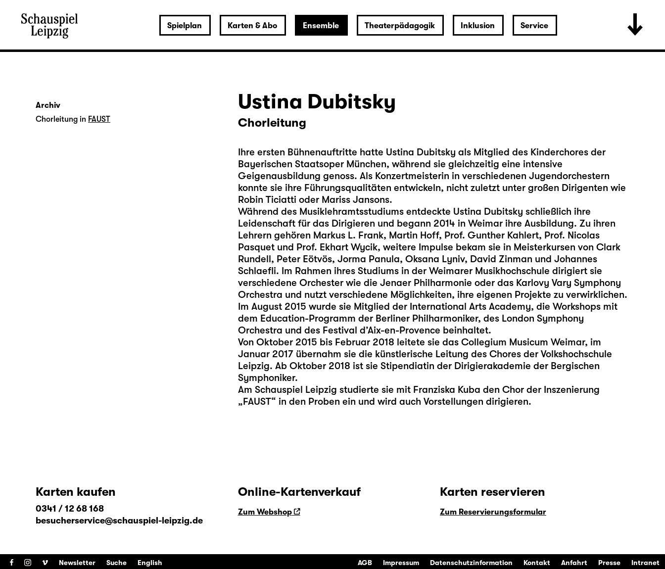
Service (534, 25)
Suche (116, 563)
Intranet (645, 563)
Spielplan (184, 25)
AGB (365, 563)
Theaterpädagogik (400, 25)
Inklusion (478, 25)
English (150, 563)
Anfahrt (574, 563)
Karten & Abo (252, 25)
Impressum (401, 563)
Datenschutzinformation (471, 563)
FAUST (99, 119)
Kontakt (536, 563)
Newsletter (77, 563)
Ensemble (321, 25)
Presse (609, 563)
